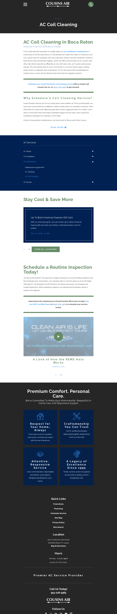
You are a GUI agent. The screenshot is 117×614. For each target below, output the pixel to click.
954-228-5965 (58, 593)
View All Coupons (45, 250)
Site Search (58, 527)
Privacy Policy (58, 523)
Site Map (58, 518)
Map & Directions (58, 546)
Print (48, 234)
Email (40, 234)
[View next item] (28, 249)
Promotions (58, 504)
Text (32, 234)
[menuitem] (57, 151)
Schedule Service (58, 514)
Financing (58, 509)
